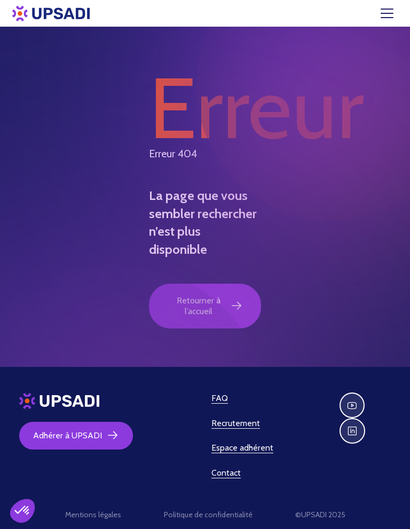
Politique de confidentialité (208, 514)
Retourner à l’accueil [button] (210, 305)
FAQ (219, 398)
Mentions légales (93, 514)
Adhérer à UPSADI (76, 435)
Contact (226, 473)
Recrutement (235, 423)
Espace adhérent (242, 448)
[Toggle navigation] (393, 13)
